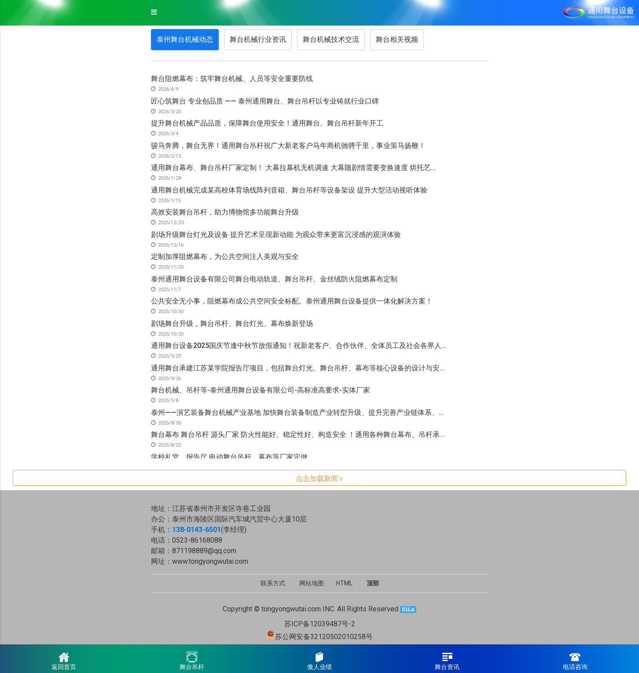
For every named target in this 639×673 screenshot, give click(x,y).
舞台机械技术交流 (331, 39)
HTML (344, 583)
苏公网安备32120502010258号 (324, 636)
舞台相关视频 (397, 39)
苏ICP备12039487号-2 (319, 624)
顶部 (373, 583)
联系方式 (273, 583)
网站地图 (311, 583)
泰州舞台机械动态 (185, 39)
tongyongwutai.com (291, 609)
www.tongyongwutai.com (210, 561)
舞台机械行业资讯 (258, 39)
